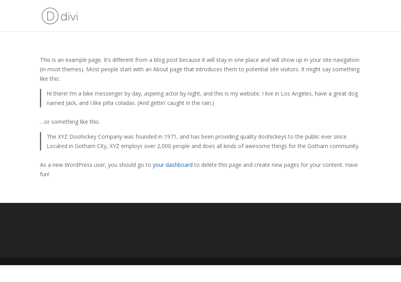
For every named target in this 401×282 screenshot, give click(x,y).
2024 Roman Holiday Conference (209, 16)
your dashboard (173, 164)
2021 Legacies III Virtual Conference (312, 16)
